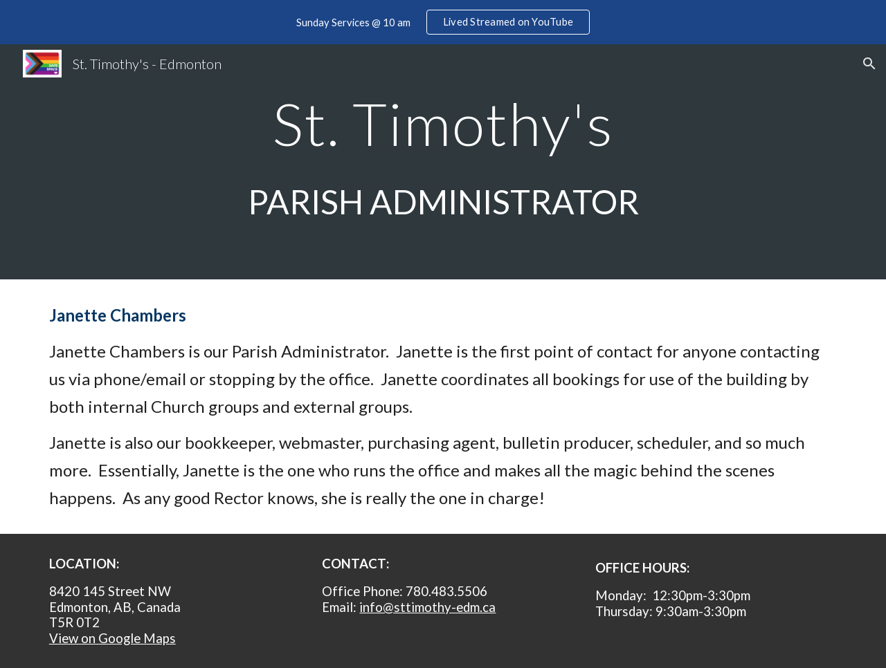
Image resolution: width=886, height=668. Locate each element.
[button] (869, 63)
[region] (443, 22)
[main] (443, 161)
